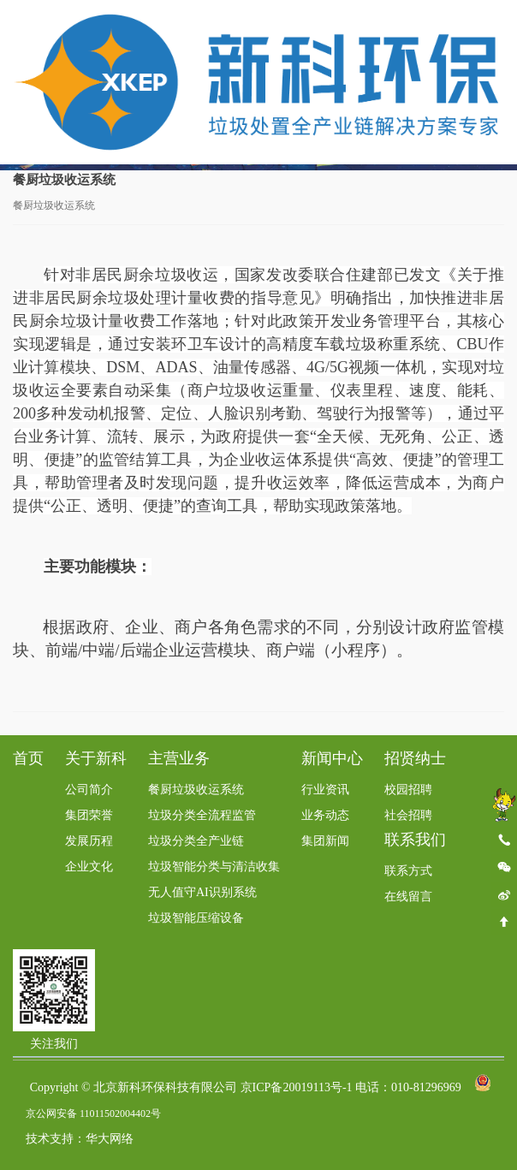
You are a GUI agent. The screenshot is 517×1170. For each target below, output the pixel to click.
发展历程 (89, 841)
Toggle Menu (496, 31)
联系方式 (408, 871)
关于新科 (96, 759)
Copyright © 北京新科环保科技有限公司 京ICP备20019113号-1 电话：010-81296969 (245, 1088)
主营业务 (179, 759)
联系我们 (415, 840)
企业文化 (89, 867)
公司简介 (89, 790)
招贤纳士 (415, 759)
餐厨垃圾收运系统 (196, 790)
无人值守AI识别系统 (202, 893)
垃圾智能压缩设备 (196, 918)
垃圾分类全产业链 (196, 841)
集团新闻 (325, 841)
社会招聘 (408, 816)
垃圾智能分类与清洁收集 (214, 867)
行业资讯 (325, 790)
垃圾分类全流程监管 (202, 816)
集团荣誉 (89, 816)
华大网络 (110, 1139)
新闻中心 (332, 759)
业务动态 (325, 816)
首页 (28, 759)
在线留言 (408, 897)
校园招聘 (408, 790)
